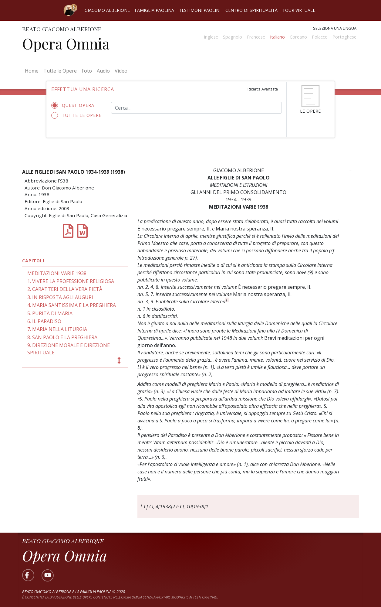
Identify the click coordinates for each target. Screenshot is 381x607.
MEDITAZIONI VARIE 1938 (56, 273)
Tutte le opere (76, 115)
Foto (87, 70)
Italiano (277, 37)
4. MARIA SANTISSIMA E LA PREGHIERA (71, 305)
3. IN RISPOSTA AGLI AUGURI (60, 297)
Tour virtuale (298, 10)
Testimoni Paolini (200, 10)
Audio (103, 70)
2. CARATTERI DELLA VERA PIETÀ (64, 289)
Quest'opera (74, 105)
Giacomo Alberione (107, 10)
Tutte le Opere (60, 70)
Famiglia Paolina (154, 10)
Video (121, 70)
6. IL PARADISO (44, 321)
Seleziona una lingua (334, 28)
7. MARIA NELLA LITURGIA (57, 329)
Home (33, 70)
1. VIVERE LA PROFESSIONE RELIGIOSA (70, 281)
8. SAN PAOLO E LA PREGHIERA (62, 337)
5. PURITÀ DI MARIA (49, 313)
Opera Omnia (66, 43)
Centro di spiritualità (251, 10)
